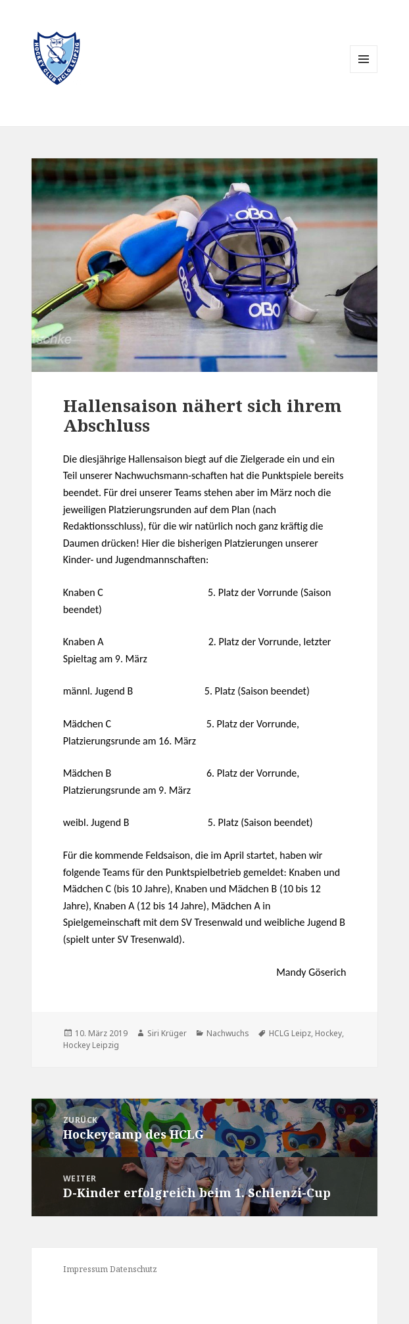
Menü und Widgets (363, 72)
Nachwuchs (227, 1033)
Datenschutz (133, 1269)
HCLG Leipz (290, 1033)
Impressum (85, 1269)
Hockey (328, 1033)
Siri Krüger (167, 1033)
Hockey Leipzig (91, 1045)
